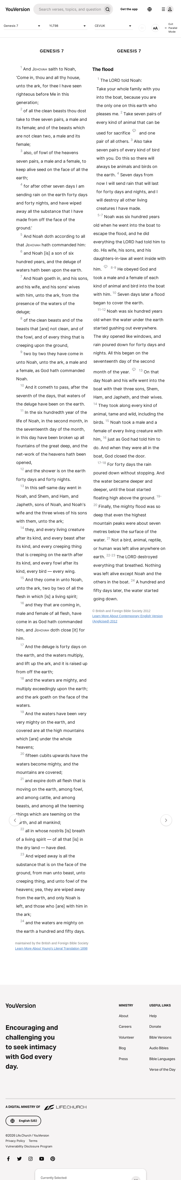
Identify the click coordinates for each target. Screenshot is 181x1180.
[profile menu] (166, 9)
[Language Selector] (149, 9)
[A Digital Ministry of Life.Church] (90, 1104)
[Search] (67, 9)
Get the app (129, 9)
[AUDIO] (142, 28)
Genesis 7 (23, 26)
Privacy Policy (15, 1141)
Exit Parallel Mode (171, 27)
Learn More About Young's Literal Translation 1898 (51, 948)
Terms (33, 1141)
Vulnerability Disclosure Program (29, 1146)
